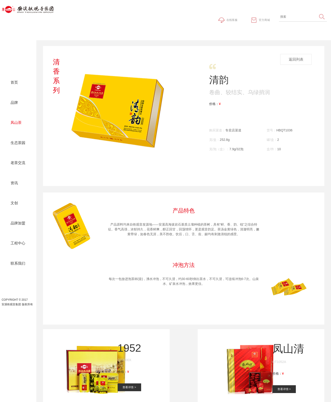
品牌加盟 (18, 223)
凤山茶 (16, 123)
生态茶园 (18, 143)
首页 (14, 82)
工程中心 (18, 243)
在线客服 (231, 20)
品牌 (14, 103)
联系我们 (18, 263)
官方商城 (264, 20)
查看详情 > (129, 387)
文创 (14, 203)
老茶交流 (18, 163)
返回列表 (296, 59)
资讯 (14, 183)
